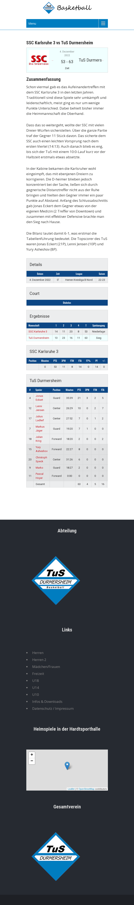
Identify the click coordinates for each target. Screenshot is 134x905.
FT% (88, 360)
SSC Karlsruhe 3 (38, 331)
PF (96, 360)
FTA (80, 360)
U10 (35, 694)
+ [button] (31, 755)
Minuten (45, 360)
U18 (35, 680)
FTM (72, 360)
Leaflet (71, 789)
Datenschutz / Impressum (53, 708)
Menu (32, 23)
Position (32, 360)
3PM (63, 360)
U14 (35, 687)
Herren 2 (39, 659)
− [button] (31, 761)
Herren (37, 652)
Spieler (38, 389)
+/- (104, 360)
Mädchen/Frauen (46, 666)
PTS (55, 360)
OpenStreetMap (86, 789)
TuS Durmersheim (39, 337)
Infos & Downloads (47, 701)
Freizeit (38, 673)
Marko (39, 467)
